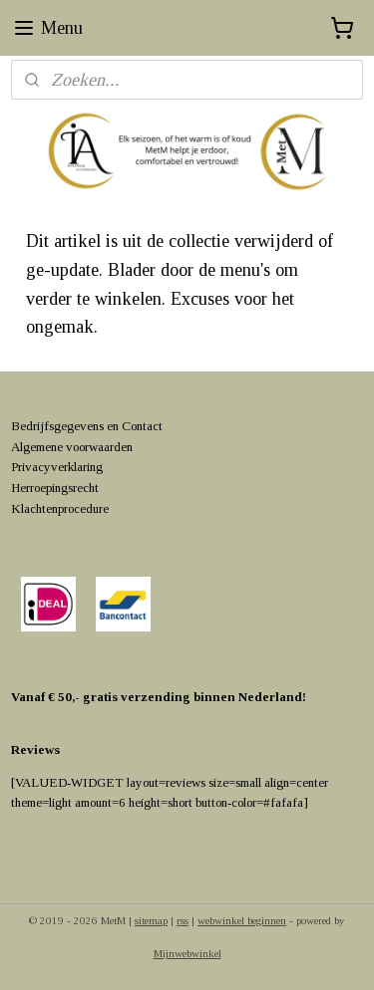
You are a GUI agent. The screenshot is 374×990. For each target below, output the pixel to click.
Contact (142, 425)
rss (182, 920)
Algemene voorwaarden (72, 446)
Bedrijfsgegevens (57, 425)
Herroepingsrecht (55, 487)
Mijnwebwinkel (187, 953)
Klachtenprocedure (60, 508)
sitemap (151, 920)
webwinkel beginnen (241, 920)
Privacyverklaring (57, 466)
